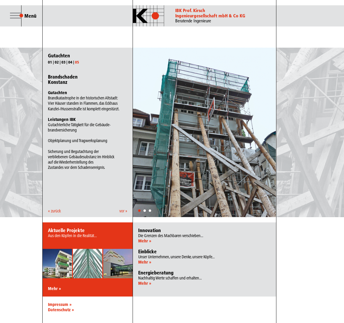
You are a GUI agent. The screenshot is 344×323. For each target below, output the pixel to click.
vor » (123, 211)
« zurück (54, 211)
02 (57, 62)
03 (63, 62)
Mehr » (54, 288)
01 (50, 62)
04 (70, 62)
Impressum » (59, 304)
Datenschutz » (61, 309)
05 (77, 62)
